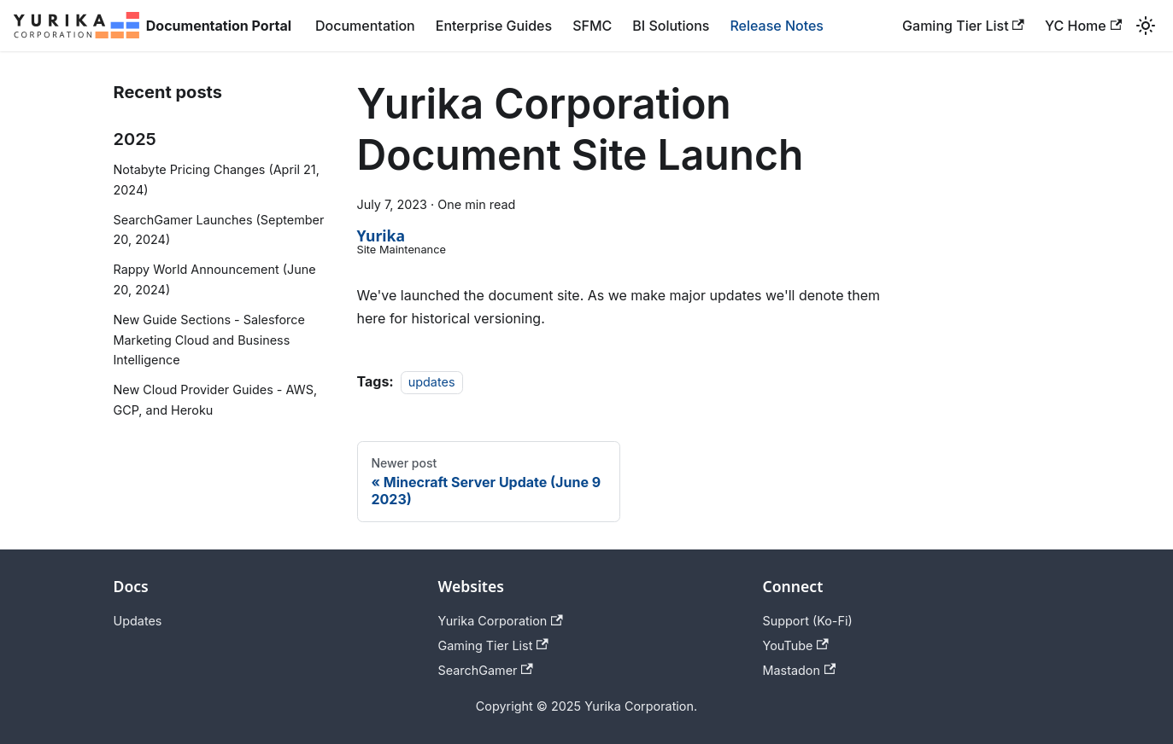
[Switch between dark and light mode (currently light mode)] (1145, 25)
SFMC (592, 25)
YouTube (796, 645)
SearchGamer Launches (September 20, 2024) (219, 229)
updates (431, 382)
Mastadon (799, 670)
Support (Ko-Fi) (808, 620)
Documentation (365, 25)
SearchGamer (485, 670)
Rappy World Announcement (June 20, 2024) (215, 279)
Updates (138, 620)
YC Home (1083, 25)
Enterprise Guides (494, 25)
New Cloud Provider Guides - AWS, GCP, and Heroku (216, 399)
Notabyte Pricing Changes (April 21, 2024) (217, 179)
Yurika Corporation (500, 620)
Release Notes (777, 25)
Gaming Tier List (963, 25)
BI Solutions (670, 25)
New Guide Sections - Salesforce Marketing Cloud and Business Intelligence (209, 340)
